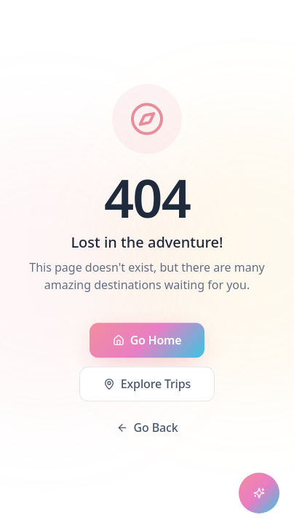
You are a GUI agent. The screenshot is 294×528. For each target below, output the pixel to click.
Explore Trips (147, 385)
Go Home (147, 341)
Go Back (147, 428)
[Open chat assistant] (259, 493)
